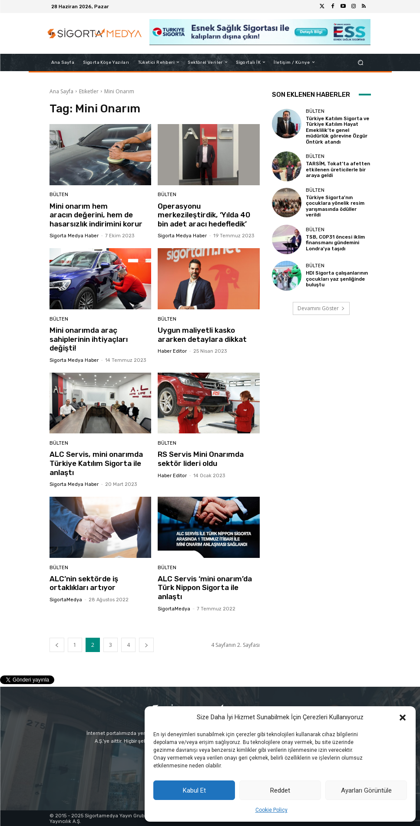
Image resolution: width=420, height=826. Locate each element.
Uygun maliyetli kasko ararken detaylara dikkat (203, 334)
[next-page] (146, 643)
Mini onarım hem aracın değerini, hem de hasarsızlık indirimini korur (96, 215)
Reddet (280, 790)
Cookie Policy (271, 810)
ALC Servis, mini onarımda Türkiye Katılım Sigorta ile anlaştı (96, 462)
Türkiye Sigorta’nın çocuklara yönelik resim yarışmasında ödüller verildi (334, 205)
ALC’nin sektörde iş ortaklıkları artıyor (84, 582)
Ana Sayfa (61, 91)
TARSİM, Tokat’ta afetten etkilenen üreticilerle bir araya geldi (337, 169)
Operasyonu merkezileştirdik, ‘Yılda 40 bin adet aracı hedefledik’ (203, 215)
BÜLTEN (59, 195)
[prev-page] (57, 643)
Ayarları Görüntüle (366, 790)
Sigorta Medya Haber (74, 236)
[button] (402, 717)
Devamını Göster (321, 307)
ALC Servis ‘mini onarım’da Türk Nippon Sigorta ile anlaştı (205, 587)
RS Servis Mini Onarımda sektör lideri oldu (201, 458)
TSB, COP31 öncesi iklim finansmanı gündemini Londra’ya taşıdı (335, 241)
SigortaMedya (66, 599)
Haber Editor (172, 351)
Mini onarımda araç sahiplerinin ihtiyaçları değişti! (88, 338)
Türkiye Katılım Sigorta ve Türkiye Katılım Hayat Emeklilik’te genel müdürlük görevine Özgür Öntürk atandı (337, 130)
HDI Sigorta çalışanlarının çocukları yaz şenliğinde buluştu (336, 277)
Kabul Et (194, 790)
